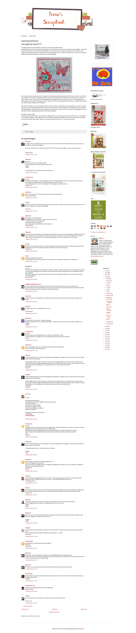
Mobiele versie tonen (54, 612)
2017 (106, 330)
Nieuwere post (25, 609)
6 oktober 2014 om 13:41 (31, 494)
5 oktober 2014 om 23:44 (31, 419)
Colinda (27, 459)
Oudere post (84, 609)
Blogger (82, 628)
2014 (106, 277)
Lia (26, 256)
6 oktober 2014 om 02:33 (31, 437)
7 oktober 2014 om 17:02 (31, 569)
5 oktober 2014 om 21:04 (31, 313)
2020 (106, 336)
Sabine (27, 296)
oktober (108, 297)
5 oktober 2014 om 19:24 (31, 251)
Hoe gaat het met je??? (109, 302)
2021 (106, 339)
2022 (106, 341)
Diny (26, 487)
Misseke (27, 318)
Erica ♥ (27, 394)
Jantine (27, 159)
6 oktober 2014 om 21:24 (31, 536)
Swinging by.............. (109, 313)
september (109, 295)
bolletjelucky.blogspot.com (32, 284)
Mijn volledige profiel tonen (97, 256)
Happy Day (108, 307)
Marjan (27, 553)
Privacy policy (32, 36)
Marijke (27, 513)
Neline (27, 499)
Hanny (27, 306)
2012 (106, 272)
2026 (106, 349)
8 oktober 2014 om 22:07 (31, 603)
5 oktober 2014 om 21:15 (31, 326)
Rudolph (108, 319)
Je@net (27, 192)
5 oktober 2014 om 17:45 (31, 227)
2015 (106, 326)
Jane (26, 596)
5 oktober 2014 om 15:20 (31, 172)
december (108, 323)
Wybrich (27, 345)
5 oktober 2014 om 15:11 (31, 154)
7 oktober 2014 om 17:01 (31, 560)
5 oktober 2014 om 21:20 (31, 350)
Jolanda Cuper (29, 585)
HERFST (108, 304)
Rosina (27, 141)
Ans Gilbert (28, 331)
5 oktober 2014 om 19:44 (31, 279)
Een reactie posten (28, 606)
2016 (106, 328)
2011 (106, 270)
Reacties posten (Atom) (34, 616)
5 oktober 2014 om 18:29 (31, 239)
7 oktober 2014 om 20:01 (31, 591)
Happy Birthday (108, 309)
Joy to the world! (108, 316)
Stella (26, 355)
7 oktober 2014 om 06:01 (31, 548)
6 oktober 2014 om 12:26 (31, 483)
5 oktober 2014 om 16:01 (31, 187)
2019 (106, 334)
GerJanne (27, 423)
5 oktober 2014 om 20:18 (31, 301)
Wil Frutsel (28, 573)
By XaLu (27, 441)
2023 (106, 343)
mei (107, 287)
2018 (106, 332)
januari (108, 278)
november (108, 321)
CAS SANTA (109, 299)
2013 (106, 274)
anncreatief (28, 541)
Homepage (24, 36)
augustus (108, 293)
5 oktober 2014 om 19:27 (31, 261)
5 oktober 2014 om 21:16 (31, 340)
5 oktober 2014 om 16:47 (31, 197)
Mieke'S (27, 216)
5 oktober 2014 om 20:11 (31, 291)
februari (108, 280)
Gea (26, 244)
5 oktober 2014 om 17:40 (31, 211)
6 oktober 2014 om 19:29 (31, 523)
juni (107, 289)
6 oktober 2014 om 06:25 (31, 454)
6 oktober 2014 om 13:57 (31, 508)
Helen (26, 476)
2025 (106, 347)
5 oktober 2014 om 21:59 (31, 370)
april (107, 285)
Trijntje (27, 232)
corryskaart (28, 177)
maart (107, 283)
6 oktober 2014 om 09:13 (31, 471)
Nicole (27, 527)
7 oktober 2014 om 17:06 (31, 580)
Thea (26, 202)
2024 (106, 345)
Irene (102, 238)
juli (107, 291)
